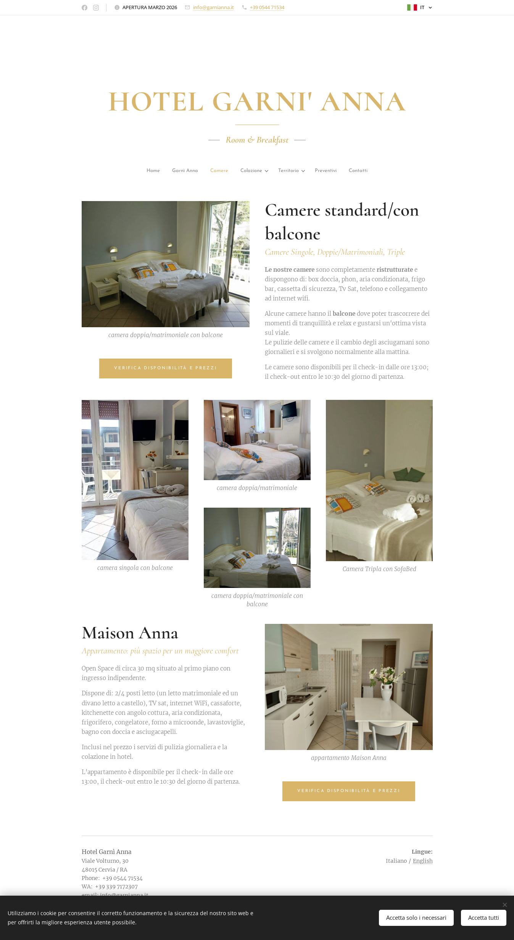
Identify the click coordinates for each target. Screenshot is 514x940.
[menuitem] (116, 171)
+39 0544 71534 (267, 7)
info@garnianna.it (213, 7)
